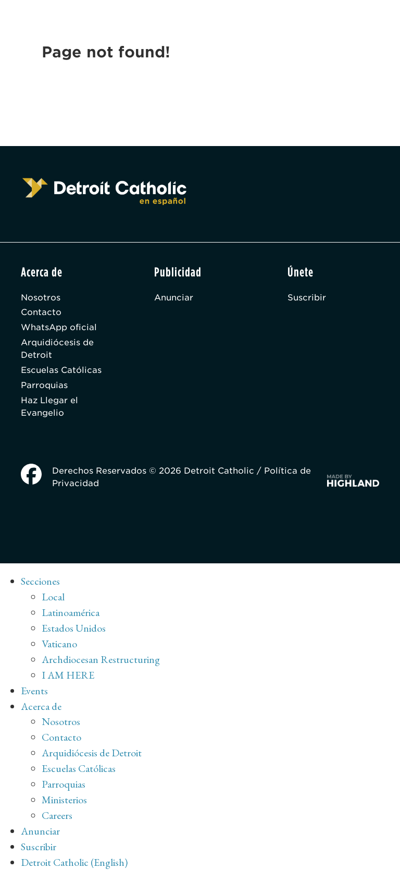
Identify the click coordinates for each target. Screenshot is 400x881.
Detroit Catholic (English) (74, 862)
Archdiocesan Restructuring (101, 659)
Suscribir (307, 298)
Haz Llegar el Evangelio (49, 406)
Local (53, 597)
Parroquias (44, 385)
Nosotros (40, 298)
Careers (57, 815)
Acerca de (41, 706)
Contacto (41, 312)
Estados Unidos (74, 628)
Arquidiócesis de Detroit (57, 348)
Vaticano (59, 643)
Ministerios (64, 799)
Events (34, 690)
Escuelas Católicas (61, 370)
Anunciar (173, 298)
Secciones (40, 581)
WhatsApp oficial (59, 327)
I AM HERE (68, 675)
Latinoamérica (70, 612)
